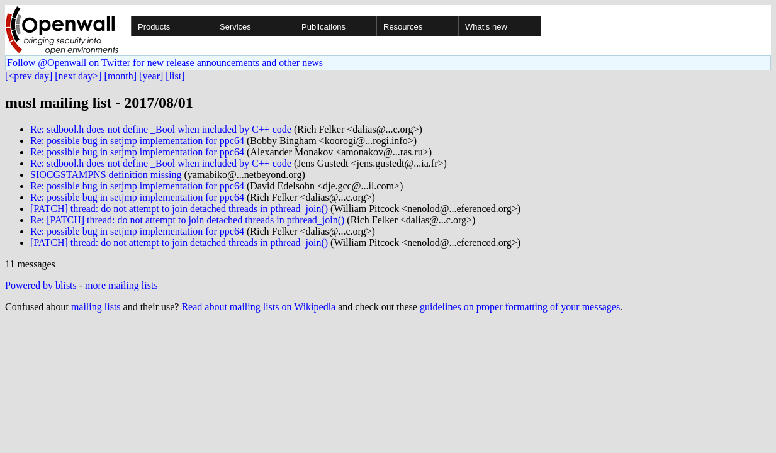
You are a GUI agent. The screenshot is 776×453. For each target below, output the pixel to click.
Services (235, 26)
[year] (151, 75)
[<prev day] (28, 75)
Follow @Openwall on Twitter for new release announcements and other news (165, 62)
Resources (402, 26)
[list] (175, 75)
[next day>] (78, 75)
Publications (323, 26)
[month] (120, 75)
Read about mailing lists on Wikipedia (258, 306)
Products (154, 26)
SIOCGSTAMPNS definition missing (106, 174)
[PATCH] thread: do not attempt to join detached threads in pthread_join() (179, 208)
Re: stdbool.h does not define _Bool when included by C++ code (160, 129)
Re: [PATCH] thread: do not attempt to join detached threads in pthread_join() (187, 220)
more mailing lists (121, 285)
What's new (486, 26)
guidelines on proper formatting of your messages (520, 306)
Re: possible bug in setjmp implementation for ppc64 (137, 140)
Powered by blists (41, 285)
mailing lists (96, 306)
